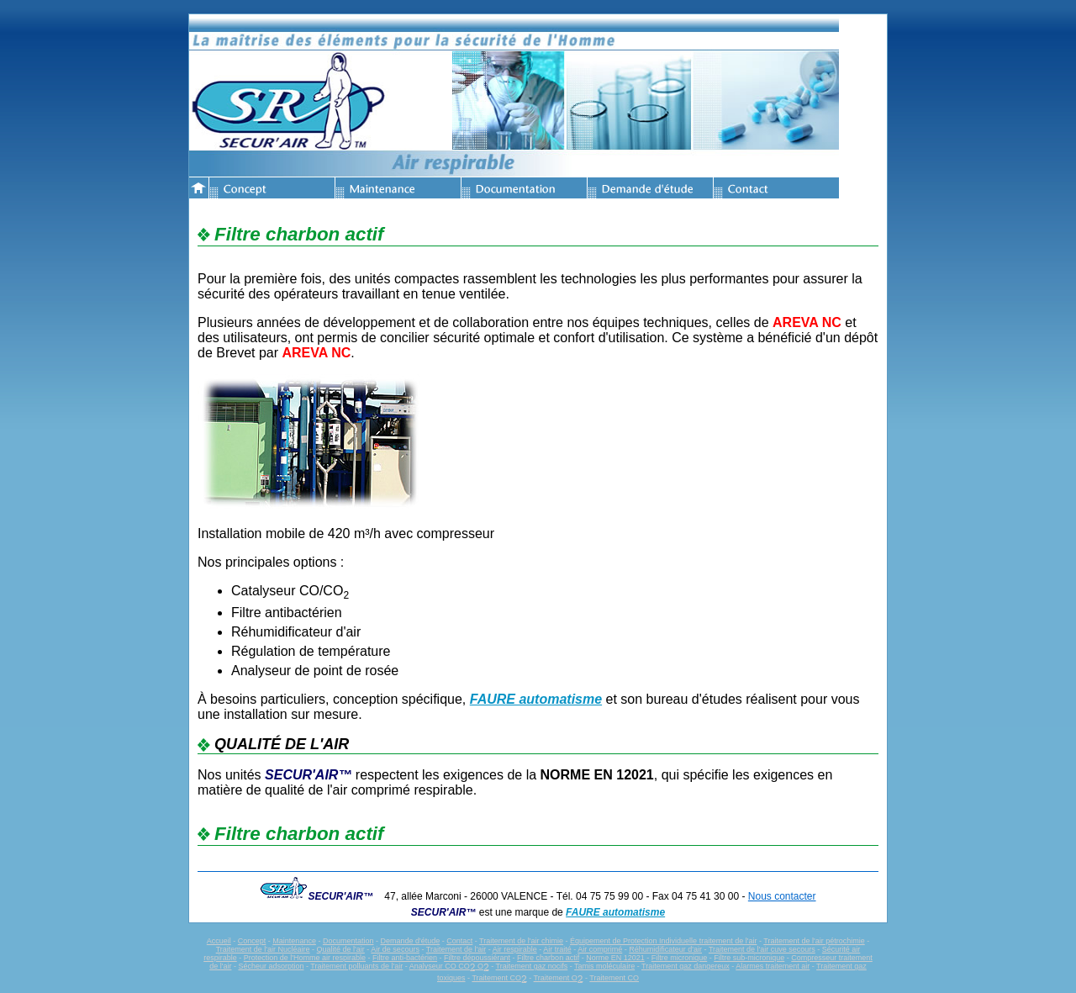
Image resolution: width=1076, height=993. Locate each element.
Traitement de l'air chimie (521, 941)
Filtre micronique (679, 957)
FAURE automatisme (536, 699)
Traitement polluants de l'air (356, 966)
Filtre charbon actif (548, 957)
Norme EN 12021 (615, 957)
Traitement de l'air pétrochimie (813, 941)
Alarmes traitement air (773, 966)
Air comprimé (600, 949)
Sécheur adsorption (270, 966)
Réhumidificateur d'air (665, 949)
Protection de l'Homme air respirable (305, 957)
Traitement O (558, 978)
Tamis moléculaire (604, 966)
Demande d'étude (410, 941)
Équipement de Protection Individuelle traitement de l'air (663, 941)
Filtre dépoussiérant (477, 957)
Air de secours (395, 949)
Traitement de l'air (456, 949)
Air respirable (515, 949)
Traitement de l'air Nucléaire (263, 949)
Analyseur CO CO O (449, 966)
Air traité (557, 949)
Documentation (348, 941)
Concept (252, 941)
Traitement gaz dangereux (685, 966)
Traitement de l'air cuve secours (762, 949)
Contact (459, 941)
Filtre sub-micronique (749, 957)
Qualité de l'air (341, 949)
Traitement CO (499, 978)
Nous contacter (782, 896)
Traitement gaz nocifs (532, 966)
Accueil (219, 941)
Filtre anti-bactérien (404, 957)
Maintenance (294, 941)
